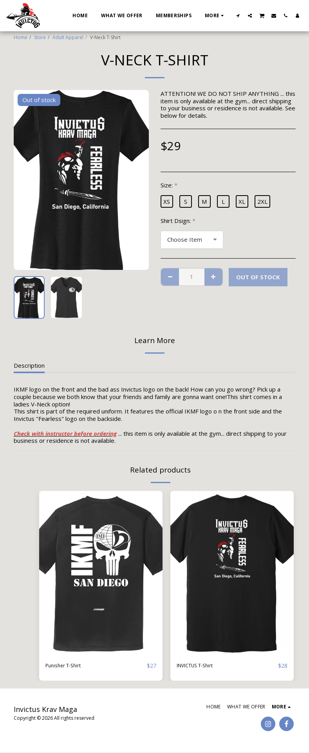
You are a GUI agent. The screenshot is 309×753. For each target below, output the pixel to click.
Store (40, 37)
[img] (101, 573)
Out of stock (258, 277)
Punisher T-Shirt (67, 666)
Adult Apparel (67, 37)
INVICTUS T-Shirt (200, 666)
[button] (238, 15)
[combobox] (192, 240)
